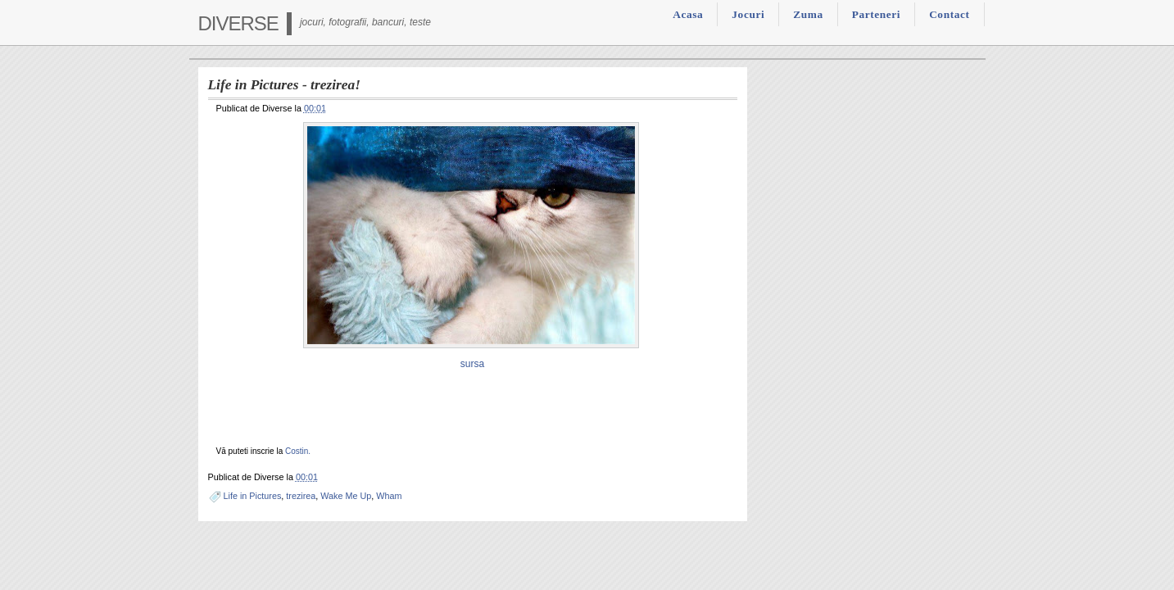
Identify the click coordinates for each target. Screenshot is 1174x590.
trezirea (300, 496)
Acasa (688, 14)
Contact (949, 14)
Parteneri (876, 14)
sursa (472, 364)
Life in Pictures (253, 496)
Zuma (808, 14)
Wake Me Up (345, 496)
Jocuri (748, 14)
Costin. (297, 451)
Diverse (238, 23)
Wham (388, 496)
